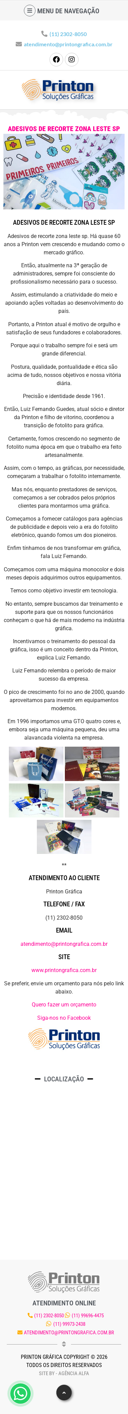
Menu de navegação (68, 11)
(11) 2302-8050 (68, 34)
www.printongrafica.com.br (64, 970)
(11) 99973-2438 (69, 1324)
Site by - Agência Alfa (64, 1373)
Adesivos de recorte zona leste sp (64, 129)
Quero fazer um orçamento (64, 1004)
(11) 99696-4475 (88, 1316)
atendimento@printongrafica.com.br (68, 44)
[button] (64, 1392)
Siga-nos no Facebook (64, 1018)
